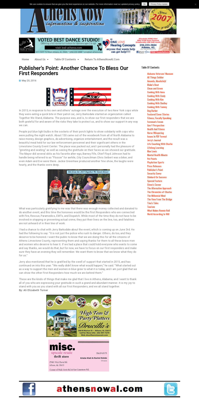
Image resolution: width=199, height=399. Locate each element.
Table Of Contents (66, 59)
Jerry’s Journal (154, 140)
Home (25, 59)
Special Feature (154, 181)
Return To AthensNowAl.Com (102, 59)
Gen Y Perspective (156, 125)
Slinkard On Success (157, 177)
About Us (41, 59)
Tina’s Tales (152, 203)
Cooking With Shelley (157, 103)
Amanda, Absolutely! (157, 81)
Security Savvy (154, 173)
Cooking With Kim (155, 99)
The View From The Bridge (159, 199)
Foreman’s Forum (155, 122)
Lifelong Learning (155, 147)
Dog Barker (152, 110)
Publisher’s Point (155, 170)
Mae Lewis (152, 151)
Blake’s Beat (153, 85)
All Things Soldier (155, 77)
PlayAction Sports (156, 162)
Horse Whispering (155, 133)
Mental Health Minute (157, 155)
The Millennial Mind (156, 195)
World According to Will (158, 214)
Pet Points (152, 159)
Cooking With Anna (156, 92)
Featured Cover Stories (158, 114)
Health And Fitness (156, 129)
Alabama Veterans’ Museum (160, 74)
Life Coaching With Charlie (160, 144)
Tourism (151, 207)
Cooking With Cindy (156, 96)
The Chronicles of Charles (159, 192)
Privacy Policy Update (159, 4)
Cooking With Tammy (157, 107)
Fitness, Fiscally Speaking (159, 118)
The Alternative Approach (159, 188)
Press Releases (154, 166)
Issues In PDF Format (157, 136)
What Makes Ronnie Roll (158, 210)
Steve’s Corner (154, 184)
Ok (144, 4)
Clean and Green (155, 88)
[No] (195, 4)
